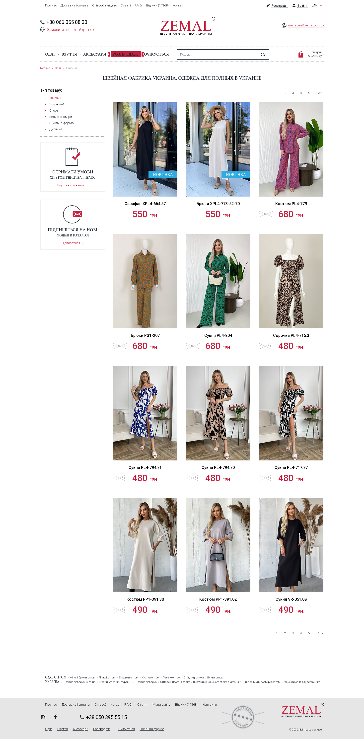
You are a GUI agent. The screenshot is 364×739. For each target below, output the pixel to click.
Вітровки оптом (128, 677)
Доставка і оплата (74, 5)
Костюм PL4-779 (291, 203)
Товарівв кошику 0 (316, 54)
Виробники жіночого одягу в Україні (216, 682)
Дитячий (55, 129)
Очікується (156, 54)
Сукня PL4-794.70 (218, 467)
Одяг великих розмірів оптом (261, 682)
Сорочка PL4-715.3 (291, 335)
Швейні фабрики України (115, 682)
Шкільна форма (61, 123)
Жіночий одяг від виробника (302, 682)
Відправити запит (70, 185)
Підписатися (71, 243)
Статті (126, 5)
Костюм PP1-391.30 (145, 599)
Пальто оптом (171, 677)
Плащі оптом (107, 677)
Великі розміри (60, 117)
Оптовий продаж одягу (175, 682)
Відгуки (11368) (157, 5)
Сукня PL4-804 (218, 335)
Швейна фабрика (146, 682)
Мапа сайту (161, 704)
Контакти (179, 5)
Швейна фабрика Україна (79, 682)
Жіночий (55, 98)
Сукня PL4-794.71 (145, 467)
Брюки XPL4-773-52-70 (218, 203)
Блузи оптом (215, 677)
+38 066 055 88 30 (66, 22)
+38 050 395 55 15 (106, 717)
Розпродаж (125, 54)
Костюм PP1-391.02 (218, 599)
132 (319, 93)
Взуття (69, 54)
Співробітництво (104, 5)
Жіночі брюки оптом (82, 677)
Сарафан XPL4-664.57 (145, 203)
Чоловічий (57, 104)
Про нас (51, 5)
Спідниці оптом (194, 677)
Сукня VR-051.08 (291, 599)
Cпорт (53, 110)
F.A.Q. (139, 5)
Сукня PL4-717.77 (291, 467)
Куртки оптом (150, 677)
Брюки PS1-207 (145, 335)
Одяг (50, 54)
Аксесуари (94, 54)
